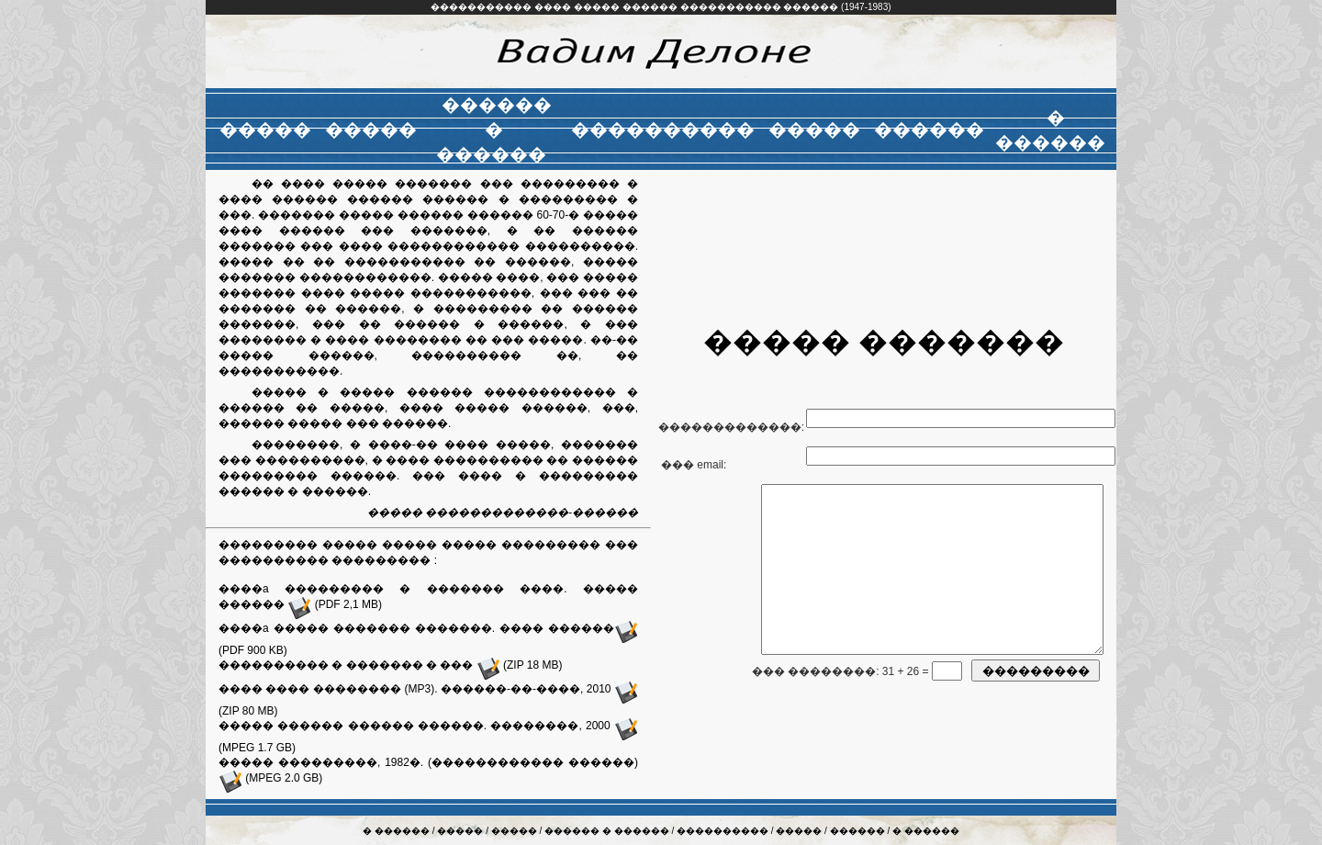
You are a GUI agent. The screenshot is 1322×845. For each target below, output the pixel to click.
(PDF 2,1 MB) (334, 604)
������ (859, 831)
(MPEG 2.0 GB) (270, 778)
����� (461, 831)
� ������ (397, 831)
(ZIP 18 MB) (519, 665)
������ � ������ (607, 831)
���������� (724, 831)
